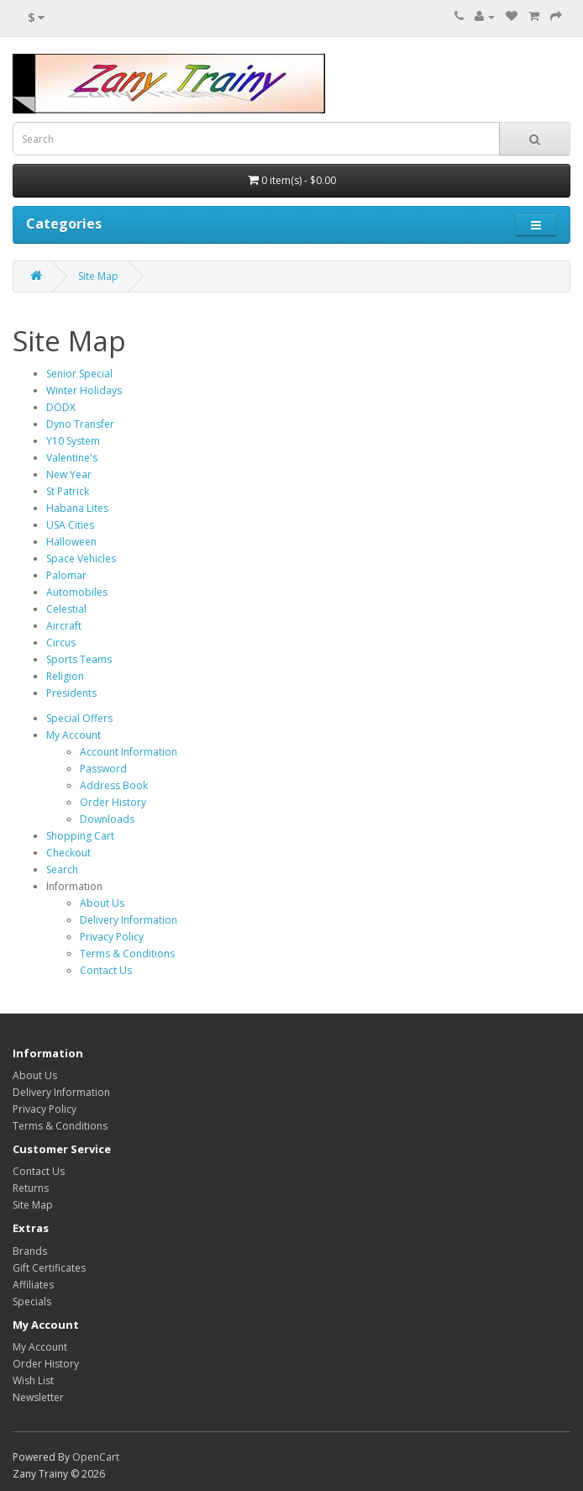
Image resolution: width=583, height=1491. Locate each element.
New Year (69, 474)
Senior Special (79, 373)
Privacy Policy (112, 937)
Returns (31, 1188)
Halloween (71, 542)
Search (62, 869)
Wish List (33, 1380)
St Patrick (67, 491)
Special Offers (79, 718)
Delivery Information (128, 920)
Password (103, 768)
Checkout (68, 853)
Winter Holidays (84, 390)
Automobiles (77, 592)
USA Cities (70, 525)
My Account (73, 735)
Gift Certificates (49, 1268)
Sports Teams (79, 659)
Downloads (107, 819)
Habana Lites (77, 508)
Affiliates (33, 1285)
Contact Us (106, 970)
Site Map (98, 276)
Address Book (114, 785)
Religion (65, 676)
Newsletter (38, 1397)
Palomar (66, 575)
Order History (113, 802)
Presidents (71, 693)
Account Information (128, 752)
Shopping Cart (80, 836)
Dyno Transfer (80, 424)
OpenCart (95, 1457)
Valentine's (71, 457)
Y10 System (73, 441)
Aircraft (63, 626)
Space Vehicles (81, 558)
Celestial (66, 609)
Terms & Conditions (127, 953)
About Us (102, 903)
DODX (61, 407)
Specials (32, 1301)
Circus (61, 642)
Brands (30, 1251)
